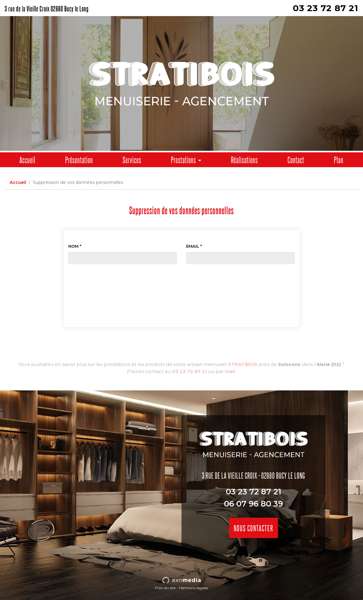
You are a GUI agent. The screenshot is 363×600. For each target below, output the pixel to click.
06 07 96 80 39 (253, 504)
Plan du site (165, 587)
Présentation (79, 159)
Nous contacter (253, 528)
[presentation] (181, 276)
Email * (194, 246)
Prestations (183, 159)
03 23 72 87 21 (325, 8)
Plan (339, 159)
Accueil (27, 159)
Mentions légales (193, 587)
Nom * (74, 246)
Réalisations (244, 159)
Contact (296, 159)
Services (132, 159)
